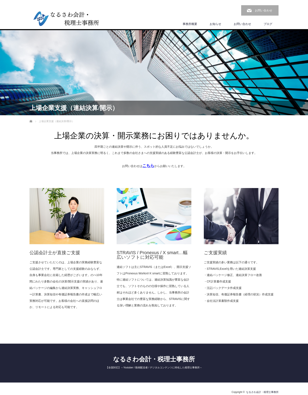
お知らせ (215, 24)
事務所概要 (190, 24)
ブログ (268, 24)
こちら (148, 165)
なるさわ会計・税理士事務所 (154, 359)
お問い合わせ (263, 10)
